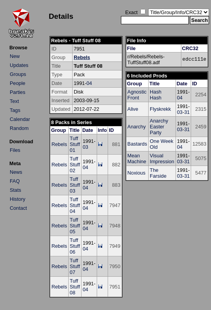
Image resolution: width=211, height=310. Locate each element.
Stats (15, 190)
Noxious (136, 173)
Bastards (137, 144)
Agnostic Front (137, 95)
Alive (133, 109)
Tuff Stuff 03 (75, 185)
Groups (18, 74)
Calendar (20, 119)
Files (15, 150)
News (16, 172)
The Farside (158, 173)
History (17, 199)
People (17, 83)
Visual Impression (162, 158)
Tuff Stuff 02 (75, 164)
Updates (19, 65)
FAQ (15, 181)
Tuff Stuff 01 (75, 144)
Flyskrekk (160, 109)
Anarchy (137, 127)
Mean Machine (137, 158)
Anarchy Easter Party (159, 126)
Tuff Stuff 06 (75, 246)
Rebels (82, 57)
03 (85, 147)
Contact (18, 208)
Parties (17, 92)
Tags (15, 110)
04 (89, 83)
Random (19, 128)
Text (14, 101)
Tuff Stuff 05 (75, 225)
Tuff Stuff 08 (75, 287)
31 (187, 112)
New (15, 56)
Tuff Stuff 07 (75, 266)
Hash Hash (155, 95)
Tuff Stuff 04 (75, 205)
